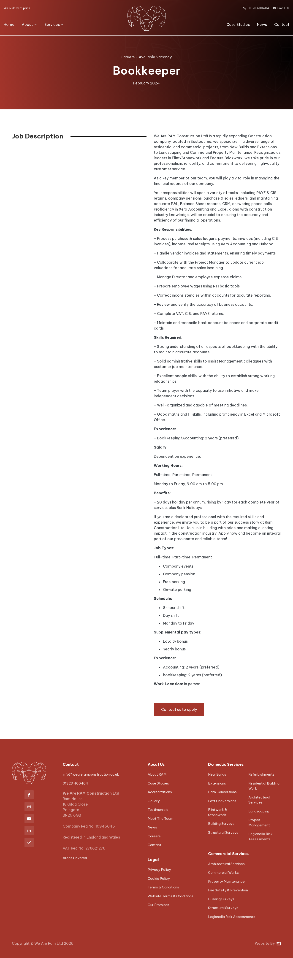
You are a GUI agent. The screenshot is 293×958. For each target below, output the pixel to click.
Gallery (154, 801)
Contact (281, 24)
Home (9, 24)
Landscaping (258, 811)
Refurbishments (261, 774)
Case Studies (238, 24)
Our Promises (158, 905)
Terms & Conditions (163, 887)
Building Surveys (221, 823)
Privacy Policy (159, 869)
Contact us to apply (179, 709)
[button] (29, 24)
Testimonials (158, 809)
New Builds (217, 774)
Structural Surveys (223, 832)
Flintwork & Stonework (217, 812)
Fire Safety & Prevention (228, 890)
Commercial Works (223, 872)
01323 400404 (75, 783)
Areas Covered (75, 858)
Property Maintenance (226, 881)
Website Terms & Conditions (170, 896)
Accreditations (160, 792)
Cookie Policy (159, 878)
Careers (154, 836)
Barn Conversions (222, 792)
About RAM (157, 774)
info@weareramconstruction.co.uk (91, 774)
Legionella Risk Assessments (260, 836)
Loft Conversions (222, 801)
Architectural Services (259, 800)
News (262, 24)
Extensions (217, 783)
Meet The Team (160, 818)
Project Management (259, 822)
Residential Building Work (263, 786)
